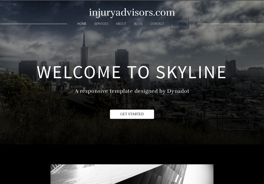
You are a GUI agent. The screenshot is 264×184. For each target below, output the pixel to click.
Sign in (179, 23)
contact (157, 24)
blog (138, 24)
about (121, 24)
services (101, 24)
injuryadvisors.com (132, 12)
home (81, 24)
